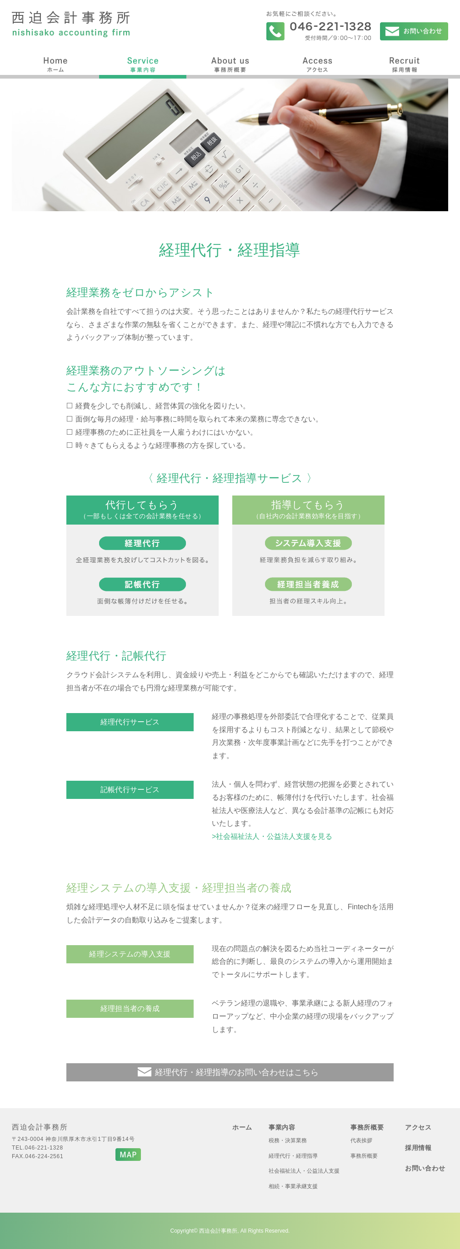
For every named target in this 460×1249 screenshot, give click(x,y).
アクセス (317, 63)
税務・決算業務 (288, 1140)
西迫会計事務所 (71, 24)
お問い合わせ (414, 31)
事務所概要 (230, 63)
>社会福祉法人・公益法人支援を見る (272, 836)
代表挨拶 (361, 1140)
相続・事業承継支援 (293, 1186)
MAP (128, 1154)
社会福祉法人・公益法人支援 (304, 1171)
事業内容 (142, 63)
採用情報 (404, 63)
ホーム (55, 63)
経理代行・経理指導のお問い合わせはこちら (237, 1072)
